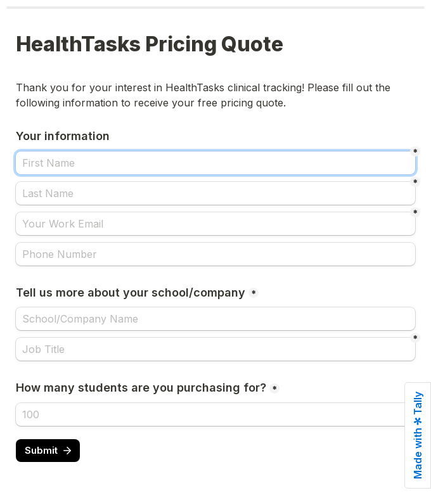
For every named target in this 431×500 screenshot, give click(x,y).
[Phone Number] (215, 254)
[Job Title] (215, 349)
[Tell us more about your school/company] (215, 318)
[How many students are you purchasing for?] (215, 414)
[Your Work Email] (215, 223)
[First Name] (215, 162)
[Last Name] (215, 193)
